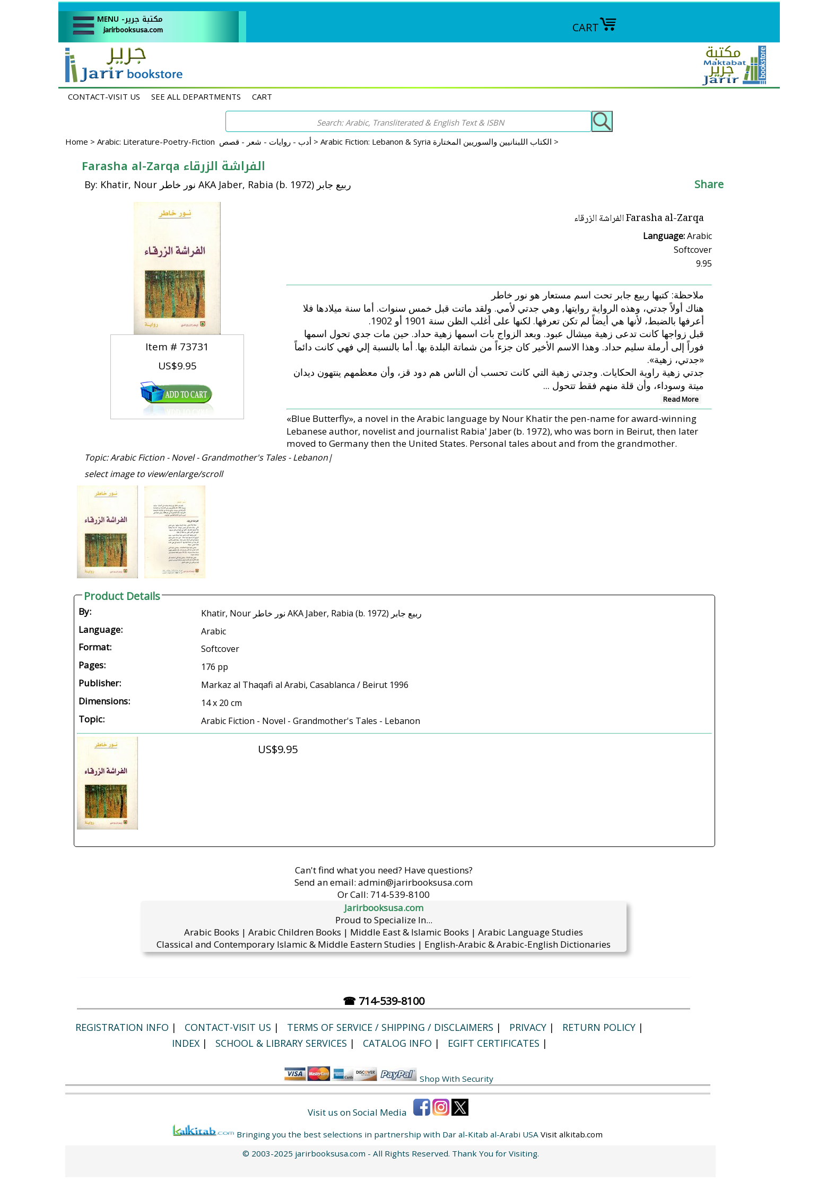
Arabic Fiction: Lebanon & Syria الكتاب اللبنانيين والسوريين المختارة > (439, 141)
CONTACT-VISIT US (104, 96)
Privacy (527, 1027)
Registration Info (122, 1027)
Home (76, 141)
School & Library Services (281, 1043)
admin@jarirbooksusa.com (415, 882)
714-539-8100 (400, 894)
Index (185, 1043)
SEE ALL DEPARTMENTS (196, 96)
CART (594, 27)
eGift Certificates (494, 1043)
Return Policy (599, 1027)
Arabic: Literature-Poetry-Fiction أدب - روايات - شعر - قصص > (208, 141)
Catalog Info (397, 1043)
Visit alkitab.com (572, 1134)
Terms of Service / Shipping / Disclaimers (390, 1027)
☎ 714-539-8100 (383, 1001)
